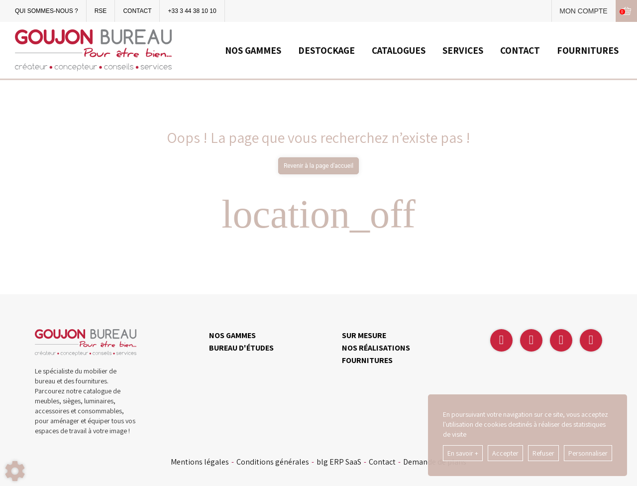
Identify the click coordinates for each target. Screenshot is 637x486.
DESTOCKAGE (326, 50)
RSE (101, 10)
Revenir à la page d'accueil (318, 165)
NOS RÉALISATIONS (376, 348)
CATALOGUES (398, 50)
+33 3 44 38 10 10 (192, 10)
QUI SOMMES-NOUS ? (46, 10)
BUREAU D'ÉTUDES (241, 348)
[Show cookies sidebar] (15, 471)
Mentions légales (200, 462)
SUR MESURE (364, 335)
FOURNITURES (588, 50)
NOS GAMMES (253, 50)
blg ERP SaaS (339, 462)
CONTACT (137, 10)
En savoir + (462, 453)
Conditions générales (272, 462)
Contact (382, 462)
